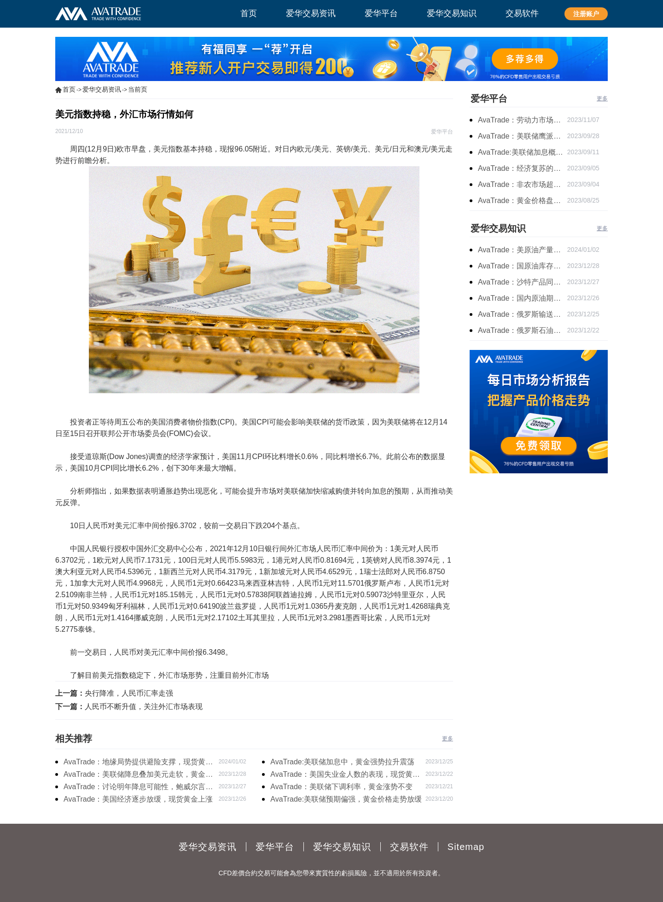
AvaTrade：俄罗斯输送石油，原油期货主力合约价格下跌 (522, 314)
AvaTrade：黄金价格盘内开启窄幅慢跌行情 (522, 200)
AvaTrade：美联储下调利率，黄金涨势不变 (341, 787)
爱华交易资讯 (101, 89)
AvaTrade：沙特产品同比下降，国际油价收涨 (522, 282)
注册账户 (586, 13)
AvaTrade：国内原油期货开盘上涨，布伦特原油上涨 (522, 298)
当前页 (137, 89)
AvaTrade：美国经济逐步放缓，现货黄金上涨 (138, 799)
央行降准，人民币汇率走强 (129, 693)
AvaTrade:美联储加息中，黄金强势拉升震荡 (342, 762)
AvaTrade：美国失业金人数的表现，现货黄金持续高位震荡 (344, 775)
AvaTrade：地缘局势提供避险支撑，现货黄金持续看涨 (138, 763)
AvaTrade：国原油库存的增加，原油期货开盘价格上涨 (522, 266)
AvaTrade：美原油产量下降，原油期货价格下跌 (522, 250)
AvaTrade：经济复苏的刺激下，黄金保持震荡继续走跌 (522, 168)
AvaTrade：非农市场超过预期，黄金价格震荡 (522, 184)
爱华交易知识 (498, 228)
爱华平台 (489, 98)
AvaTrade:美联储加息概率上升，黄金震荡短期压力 (522, 152)
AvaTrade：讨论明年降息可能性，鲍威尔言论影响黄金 (138, 788)
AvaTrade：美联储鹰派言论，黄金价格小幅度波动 (522, 136)
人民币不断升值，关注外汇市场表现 (144, 706)
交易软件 (409, 847)
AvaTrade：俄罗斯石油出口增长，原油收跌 (522, 330)
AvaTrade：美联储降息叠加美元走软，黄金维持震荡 (138, 775)
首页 (69, 89)
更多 (447, 738)
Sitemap (466, 847)
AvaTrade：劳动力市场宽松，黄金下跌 (522, 120)
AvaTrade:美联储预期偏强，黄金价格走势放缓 (346, 799)
